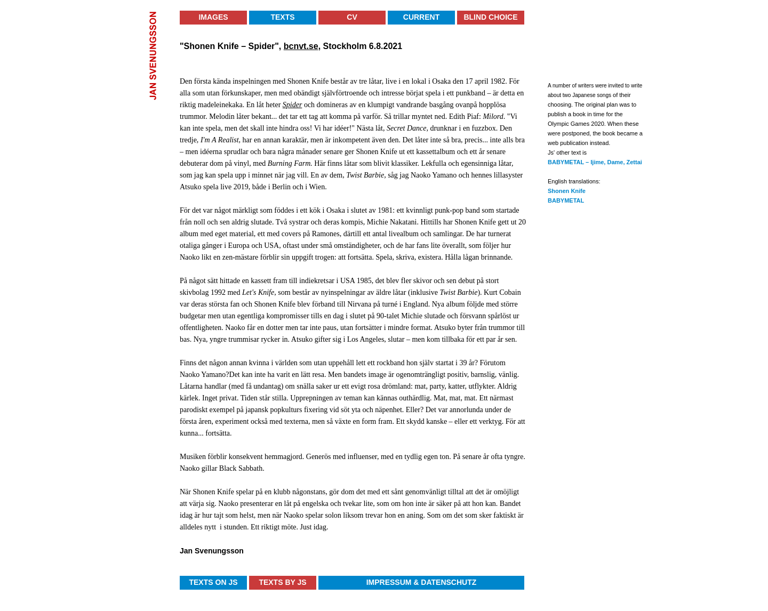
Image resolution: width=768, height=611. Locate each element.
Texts (282, 17)
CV (352, 17)
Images (213, 17)
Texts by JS (282, 582)
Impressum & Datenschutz (421, 582)
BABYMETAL (566, 200)
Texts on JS (213, 582)
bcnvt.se (301, 46)
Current (421, 17)
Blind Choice (490, 17)
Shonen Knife (567, 191)
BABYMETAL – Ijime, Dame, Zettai (595, 162)
